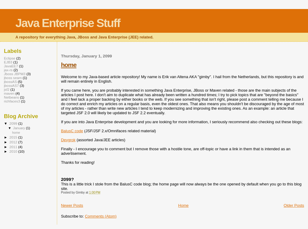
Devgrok (68, 140)
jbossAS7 (11, 85)
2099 (13, 123)
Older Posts (294, 205)
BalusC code (72, 131)
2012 (13, 142)
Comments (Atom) (100, 216)
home (68, 64)
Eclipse (9, 58)
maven (9, 93)
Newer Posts (72, 205)
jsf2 (6, 89)
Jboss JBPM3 (15, 74)
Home (183, 205)
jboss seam (13, 78)
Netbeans (11, 97)
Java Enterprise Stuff (67, 23)
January (19, 128)
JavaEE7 (11, 66)
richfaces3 (12, 101)
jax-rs (8, 70)
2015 (13, 137)
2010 (13, 151)
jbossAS (10, 82)
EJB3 (8, 62)
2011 (13, 147)
